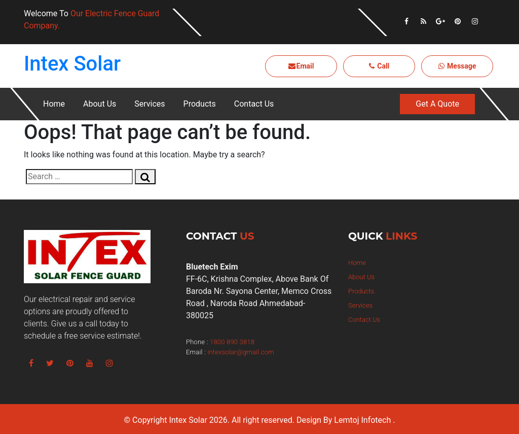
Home (54, 104)
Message (457, 66)
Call (379, 66)
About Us (99, 104)
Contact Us (254, 104)
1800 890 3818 (232, 342)
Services (149, 104)
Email (301, 66)
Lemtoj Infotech (362, 420)
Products (199, 104)
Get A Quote (437, 104)
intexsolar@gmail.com (240, 352)
